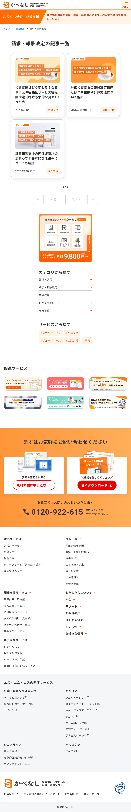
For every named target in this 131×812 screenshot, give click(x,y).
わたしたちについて (79, 593)
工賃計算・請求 (75, 564)
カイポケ (9, 710)
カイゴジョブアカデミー (80, 710)
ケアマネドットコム (16, 764)
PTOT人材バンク (76, 729)
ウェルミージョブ (76, 697)
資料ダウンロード (94, 485)
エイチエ (71, 751)
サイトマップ (92, 794)
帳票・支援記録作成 (77, 552)
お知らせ (71, 627)
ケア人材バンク (75, 723)
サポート (71, 606)
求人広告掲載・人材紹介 (18, 618)
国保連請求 (72, 577)
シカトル (71, 716)
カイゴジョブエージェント (81, 704)
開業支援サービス (15, 593)
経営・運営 (45, 279)
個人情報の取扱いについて (39, 794)
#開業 (86, 340)
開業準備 (44, 310)
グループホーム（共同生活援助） (23, 564)
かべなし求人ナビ (14, 697)
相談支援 (9, 552)
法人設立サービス (14, 605)
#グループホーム (51, 340)
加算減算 (44, 295)
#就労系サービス (51, 333)
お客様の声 (73, 613)
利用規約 (9, 794)
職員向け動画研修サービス (20, 666)
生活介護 (9, 558)
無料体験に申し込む (31, 485)
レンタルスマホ (13, 646)
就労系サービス (13, 545)
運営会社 (69, 794)
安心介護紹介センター (17, 757)
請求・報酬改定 (48, 287)
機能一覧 (71, 539)
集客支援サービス (14, 631)
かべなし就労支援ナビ (17, 704)
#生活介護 (72, 340)
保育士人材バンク (76, 735)
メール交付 (72, 571)
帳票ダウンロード (49, 303)
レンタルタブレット (16, 653)
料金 (68, 599)
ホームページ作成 (14, 659)
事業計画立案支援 (14, 599)
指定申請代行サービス (17, 624)
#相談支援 (72, 333)
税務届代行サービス (16, 612)
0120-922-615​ (57, 512)
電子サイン (72, 558)
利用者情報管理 (75, 545)
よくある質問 (74, 620)
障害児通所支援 (13, 571)
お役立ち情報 (74, 633)
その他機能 (72, 583)
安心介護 (9, 751)
